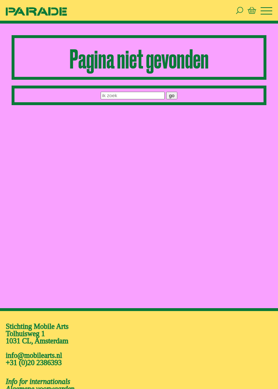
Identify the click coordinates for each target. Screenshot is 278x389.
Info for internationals (38, 381)
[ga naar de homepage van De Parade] (36, 11)
